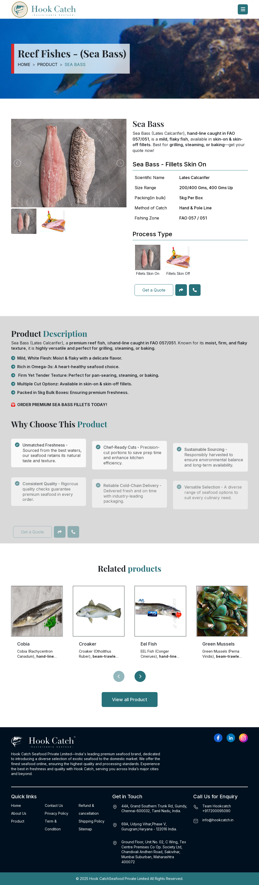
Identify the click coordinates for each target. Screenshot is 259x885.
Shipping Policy (91, 821)
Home (24, 64)
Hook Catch (99, 878)
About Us (18, 813)
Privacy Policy (56, 813)
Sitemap (85, 829)
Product (47, 64)
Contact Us (54, 805)
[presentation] (118, 676)
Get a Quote (153, 290)
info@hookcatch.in (217, 820)
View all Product (129, 699)
